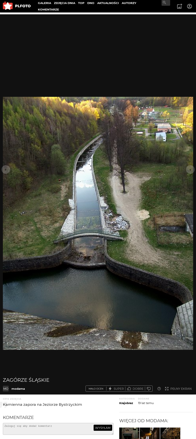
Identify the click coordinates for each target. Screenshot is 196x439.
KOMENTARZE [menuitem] (48, 9)
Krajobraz (126, 403)
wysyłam (102, 428)
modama (18, 388)
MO (5, 388)
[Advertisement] (98, 41)
